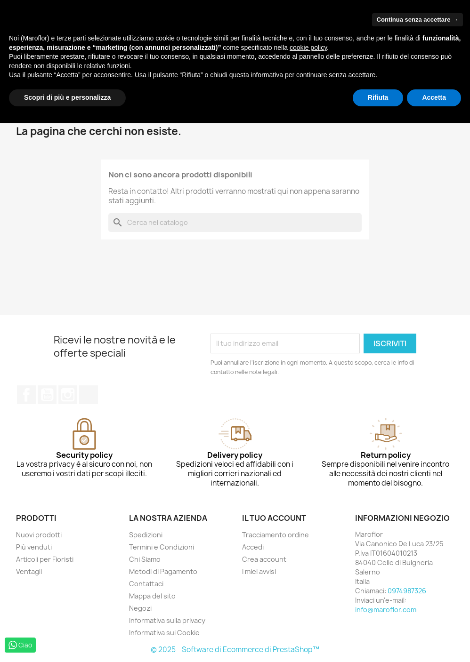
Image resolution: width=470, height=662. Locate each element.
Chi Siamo (145, 559)
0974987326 (407, 590)
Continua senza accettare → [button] (417, 19)
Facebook (26, 394)
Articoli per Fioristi (44, 559)
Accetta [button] (434, 97)
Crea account (264, 559)
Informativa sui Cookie (164, 632)
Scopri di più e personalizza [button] (67, 97)
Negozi (140, 608)
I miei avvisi (259, 571)
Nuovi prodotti (39, 534)
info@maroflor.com (385, 609)
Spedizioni (145, 534)
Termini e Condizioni (161, 546)
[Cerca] (235, 222)
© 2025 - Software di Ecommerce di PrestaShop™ (235, 649)
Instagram (67, 394)
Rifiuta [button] (378, 97)
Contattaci (146, 583)
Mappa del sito (152, 595)
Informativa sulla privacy (167, 620)
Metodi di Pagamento (163, 571)
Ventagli (29, 571)
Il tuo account (274, 518)
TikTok (88, 394)
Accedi (253, 546)
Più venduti (34, 546)
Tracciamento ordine (275, 534)
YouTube (47, 394)
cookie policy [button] (308, 47)
